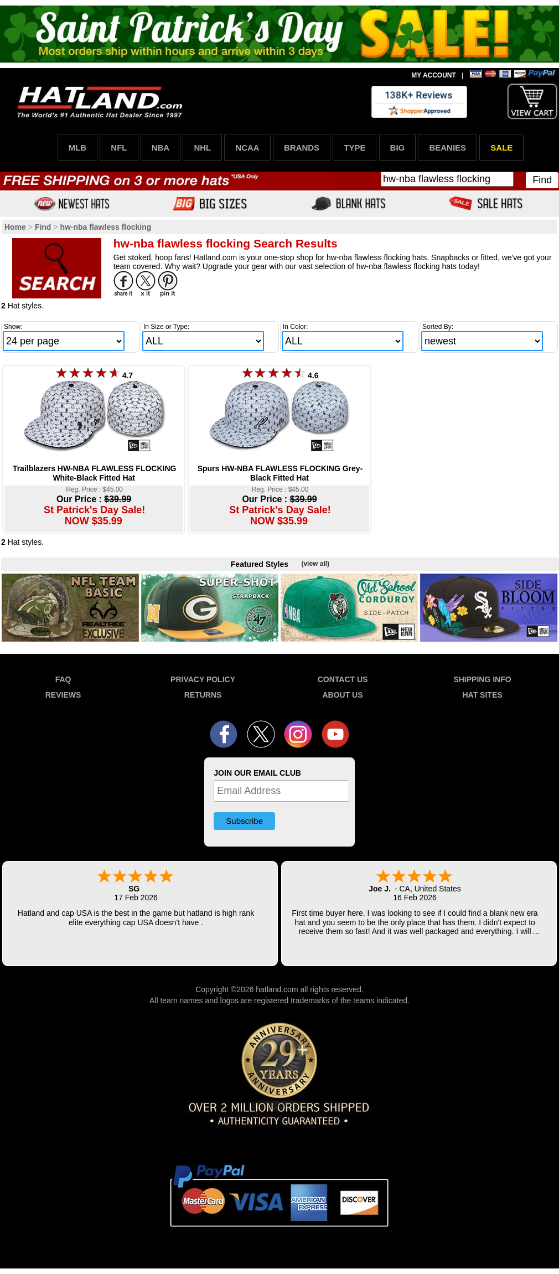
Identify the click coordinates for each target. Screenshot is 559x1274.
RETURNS (203, 694)
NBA (161, 147)
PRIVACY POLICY (202, 679)
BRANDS (301, 147)
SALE (501, 147)
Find (542, 179)
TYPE (354, 147)
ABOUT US (342, 694)
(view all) (315, 564)
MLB (78, 147)
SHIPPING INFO (482, 679)
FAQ (63, 679)
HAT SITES (482, 694)
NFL (119, 147)
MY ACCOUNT (433, 75)
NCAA (247, 147)
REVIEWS (63, 694)
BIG (397, 147)
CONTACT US (343, 679)
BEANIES (447, 147)
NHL (202, 147)
